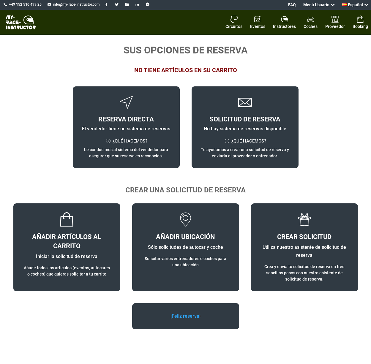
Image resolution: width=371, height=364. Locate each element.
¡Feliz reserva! (185, 316)
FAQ (292, 4)
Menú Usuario (316, 4)
